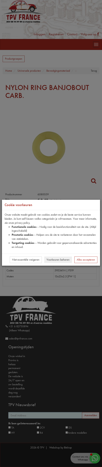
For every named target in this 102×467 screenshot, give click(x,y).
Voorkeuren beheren (58, 259)
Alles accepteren (86, 259)
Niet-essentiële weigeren (25, 259)
